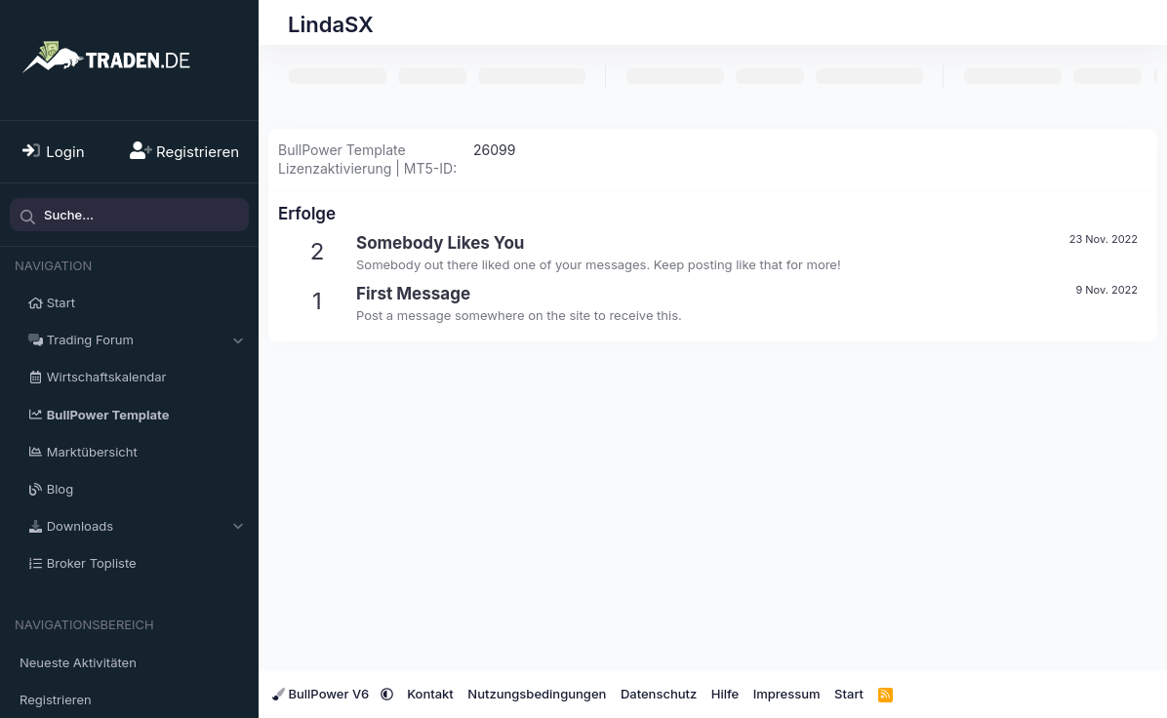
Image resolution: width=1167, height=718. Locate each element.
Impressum (787, 693)
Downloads (80, 526)
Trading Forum (90, 339)
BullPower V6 (322, 693)
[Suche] (129, 214)
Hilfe (725, 693)
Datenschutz (659, 693)
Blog (60, 489)
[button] (237, 339)
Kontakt (430, 693)
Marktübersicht (92, 451)
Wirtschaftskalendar (107, 376)
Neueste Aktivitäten (78, 662)
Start (61, 302)
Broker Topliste (92, 563)
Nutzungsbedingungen (536, 693)
